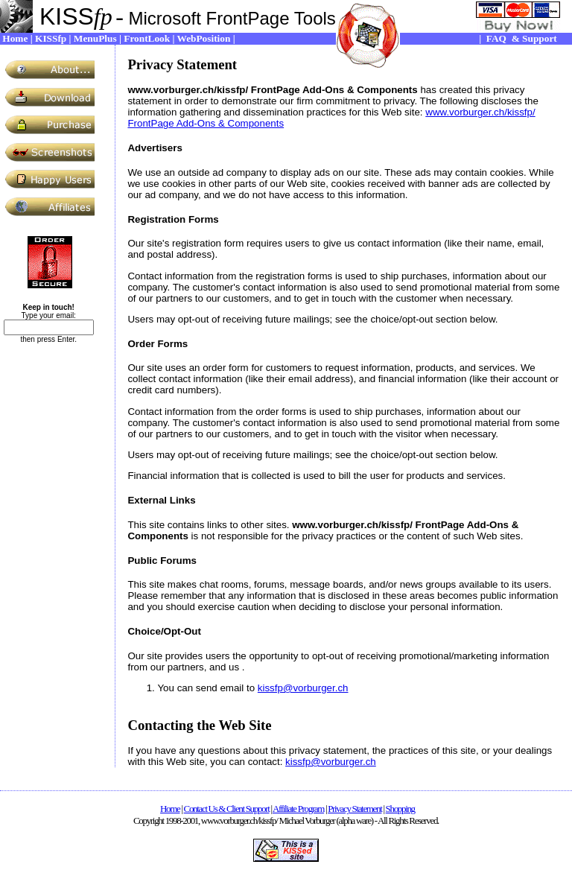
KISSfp (50, 38)
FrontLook (147, 38)
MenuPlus (95, 38)
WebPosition (204, 38)
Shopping (400, 808)
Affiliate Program (298, 808)
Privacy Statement (354, 808)
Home (15, 38)
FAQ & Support (521, 38)
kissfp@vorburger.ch (303, 687)
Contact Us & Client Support (227, 808)
